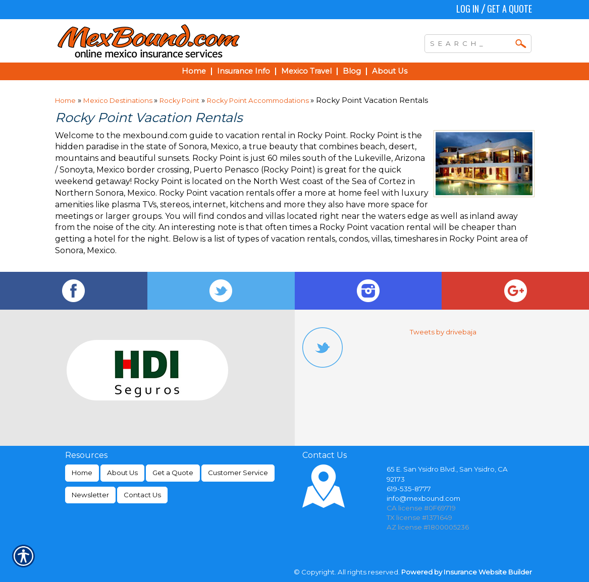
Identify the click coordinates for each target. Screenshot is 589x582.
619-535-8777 (409, 489)
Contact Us (142, 495)
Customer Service (238, 473)
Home (65, 100)
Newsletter (90, 495)
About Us (122, 473)
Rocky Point (179, 100)
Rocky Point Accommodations (258, 100)
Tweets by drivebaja (443, 332)
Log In (467, 8)
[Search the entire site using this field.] (470, 42)
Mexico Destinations (118, 100)
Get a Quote (509, 8)
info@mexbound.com (423, 498)
